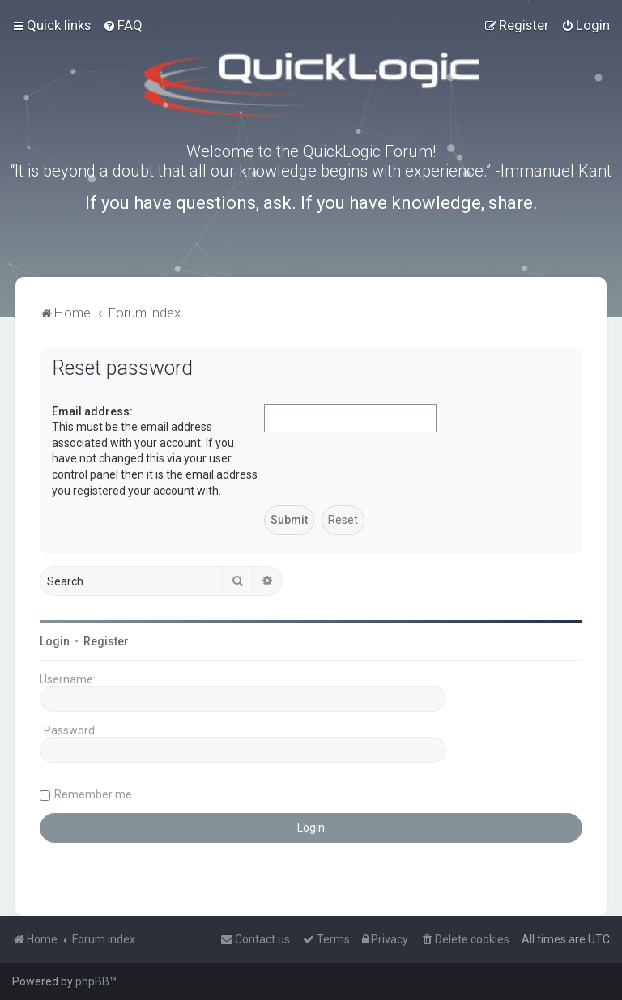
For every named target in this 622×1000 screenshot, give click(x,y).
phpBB (92, 981)
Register (106, 641)
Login (55, 641)
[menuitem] (123, 25)
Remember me (93, 794)
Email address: (92, 411)
